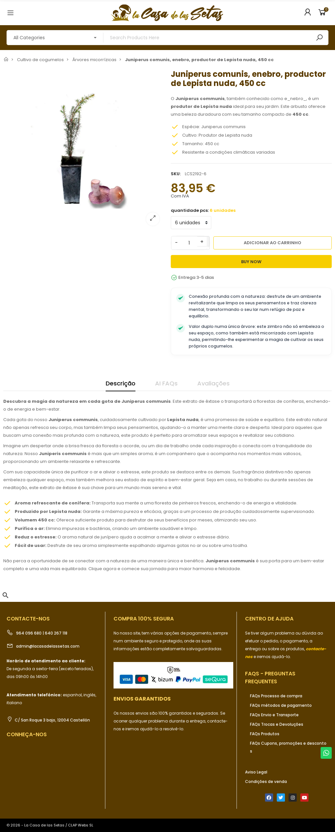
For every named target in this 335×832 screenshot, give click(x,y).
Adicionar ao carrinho (272, 243)
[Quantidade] (189, 242)
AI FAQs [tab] (166, 383)
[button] (5, 595)
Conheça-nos (27, 734)
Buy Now (251, 262)
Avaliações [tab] (213, 383)
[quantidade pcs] (191, 222)
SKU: (176, 174)
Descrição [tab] (120, 383)
